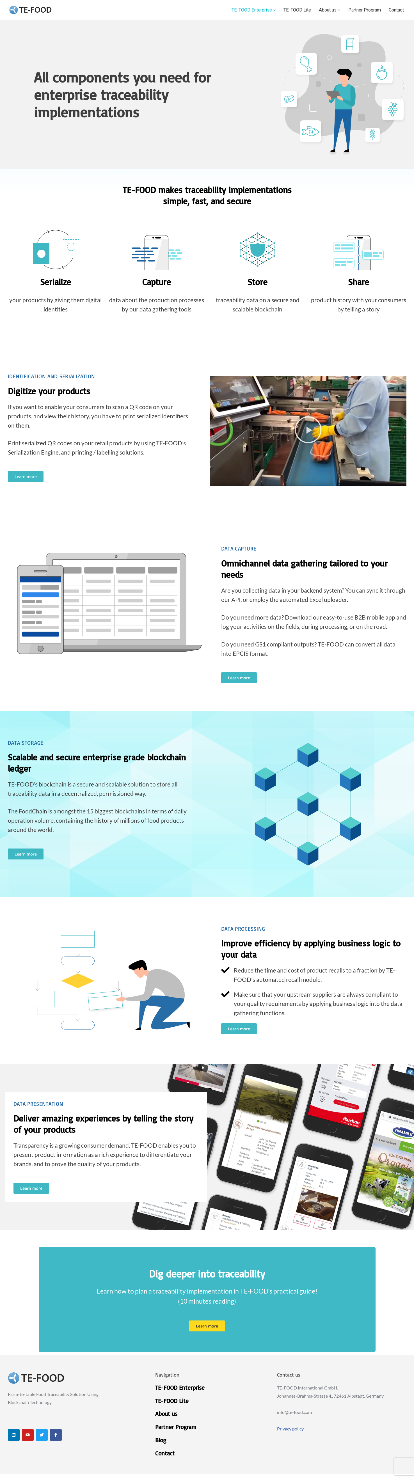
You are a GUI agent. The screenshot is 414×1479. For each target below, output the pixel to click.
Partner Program (361, 10)
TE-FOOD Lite (292, 10)
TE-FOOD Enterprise (180, 1391)
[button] (268, 10)
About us (166, 1418)
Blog (160, 1444)
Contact (395, 10)
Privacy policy (290, 1433)
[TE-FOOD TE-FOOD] (30, 10)
